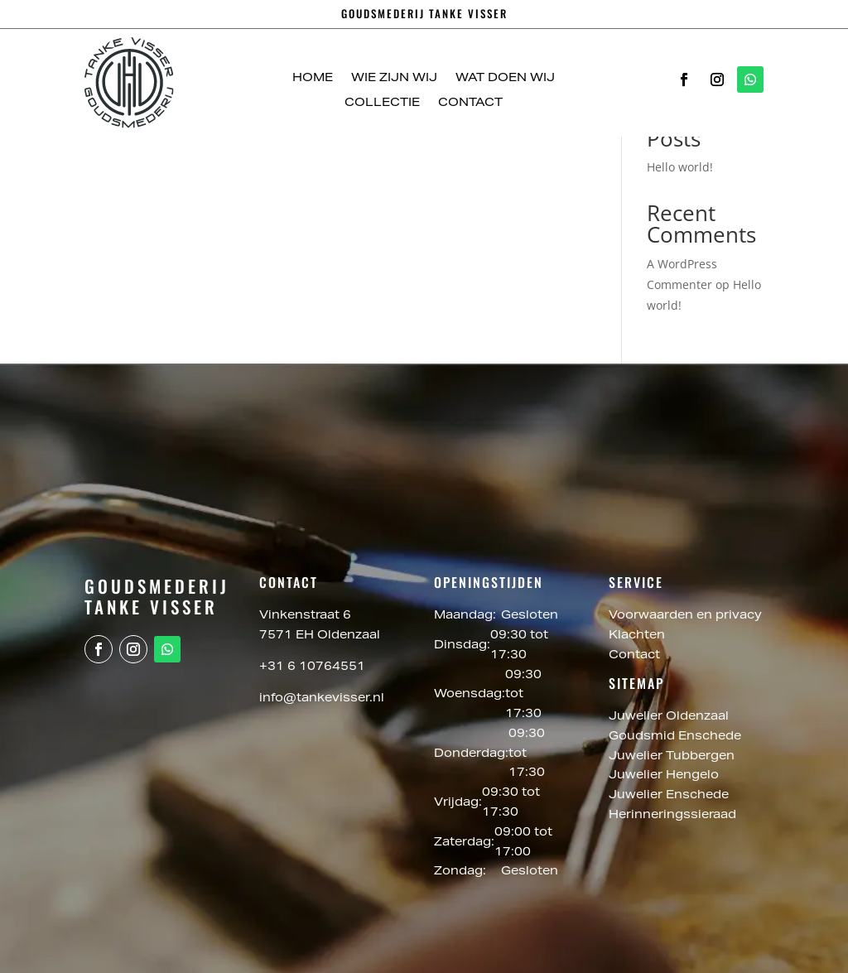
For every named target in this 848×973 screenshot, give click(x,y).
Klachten (637, 636)
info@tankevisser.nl (321, 699)
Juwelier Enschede (669, 796)
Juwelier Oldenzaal (670, 717)
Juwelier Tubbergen (673, 757)
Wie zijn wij (394, 78)
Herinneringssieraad (672, 815)
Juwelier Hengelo (665, 776)
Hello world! (680, 167)
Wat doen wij (505, 78)
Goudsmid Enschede (676, 737)
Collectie (382, 103)
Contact (470, 103)
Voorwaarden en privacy (685, 616)
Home (312, 78)
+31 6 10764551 (312, 667)
